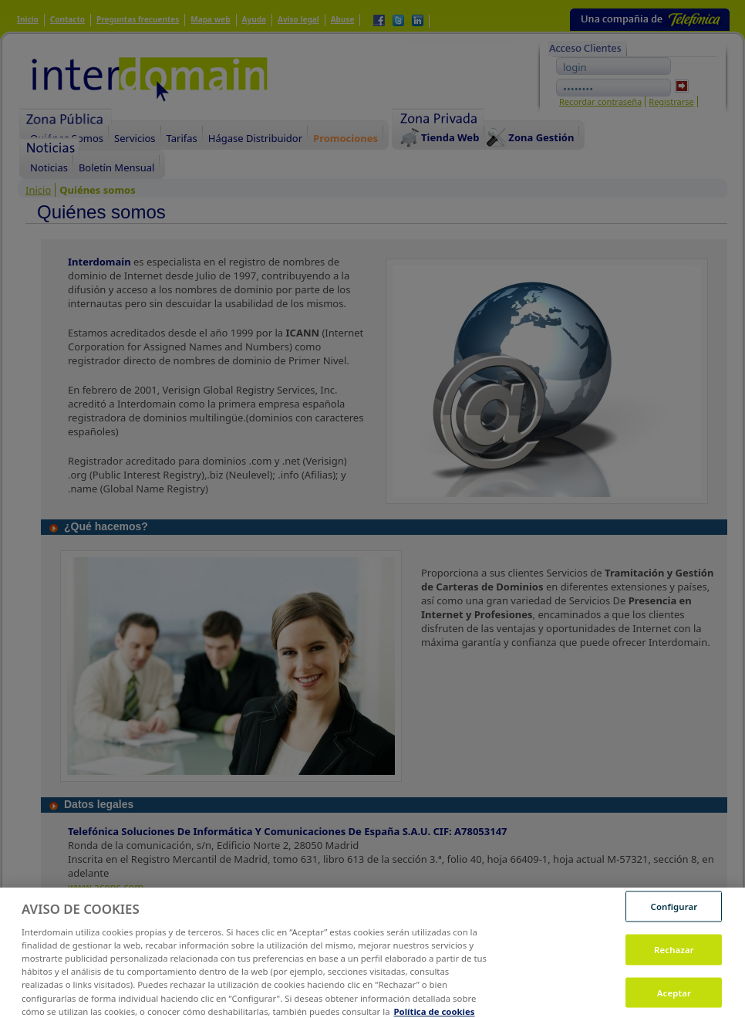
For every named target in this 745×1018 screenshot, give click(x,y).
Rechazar (674, 955)
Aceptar (674, 998)
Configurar (674, 912)
